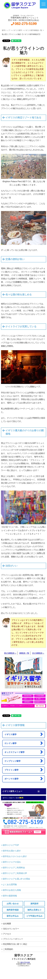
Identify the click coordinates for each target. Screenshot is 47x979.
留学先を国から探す (12, 851)
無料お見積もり (34, 910)
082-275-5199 (26, 23)
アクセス (7, 934)
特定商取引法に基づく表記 (15, 944)
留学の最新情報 (10, 896)
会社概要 (7, 924)
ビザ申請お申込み (34, 916)
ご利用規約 (8, 949)
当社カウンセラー (11, 929)
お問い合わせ (13, 904)
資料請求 (34, 904)
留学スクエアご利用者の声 (15, 873)
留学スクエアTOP (11, 845)
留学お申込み (13, 916)
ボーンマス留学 (24, 778)
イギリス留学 (24, 734)
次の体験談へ (38, 653)
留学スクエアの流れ (12, 862)
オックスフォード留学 (24, 752)
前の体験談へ (10, 653)
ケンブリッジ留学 (24, 760)
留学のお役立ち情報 (12, 890)
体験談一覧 (24, 653)
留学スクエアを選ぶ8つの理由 (16, 879)
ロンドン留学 (24, 743)
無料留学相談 (13, 910)
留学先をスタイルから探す (15, 856)
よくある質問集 (10, 884)
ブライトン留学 (24, 769)
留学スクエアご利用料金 (14, 868)
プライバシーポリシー (13, 939)
